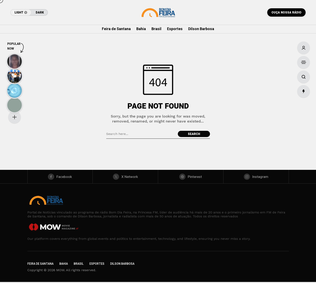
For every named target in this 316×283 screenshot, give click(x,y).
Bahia (63, 265)
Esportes (96, 265)
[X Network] (125, 177)
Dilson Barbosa (122, 265)
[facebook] (60, 177)
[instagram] (256, 177)
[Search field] (141, 133)
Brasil (79, 265)
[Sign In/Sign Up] (303, 48)
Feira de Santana (40, 265)
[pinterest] (190, 177)
